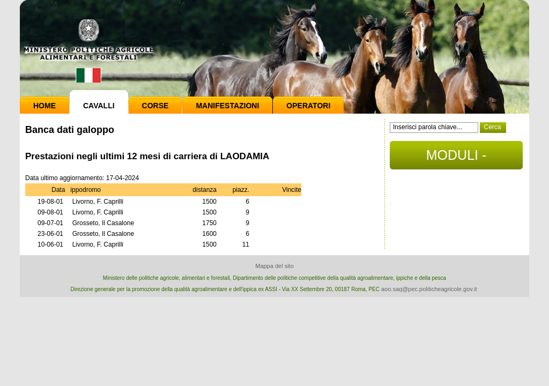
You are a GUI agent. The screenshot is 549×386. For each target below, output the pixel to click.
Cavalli (99, 105)
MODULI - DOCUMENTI (456, 158)
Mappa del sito (274, 266)
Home (44, 105)
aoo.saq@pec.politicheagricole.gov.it (429, 289)
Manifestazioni (227, 105)
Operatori (308, 105)
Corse (155, 105)
